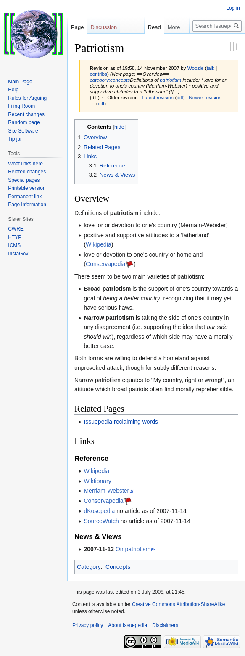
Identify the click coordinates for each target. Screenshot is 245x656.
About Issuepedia (127, 625)
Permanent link (25, 196)
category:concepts (110, 79)
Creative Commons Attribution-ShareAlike (178, 604)
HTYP (14, 237)
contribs (98, 74)
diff (180, 97)
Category (89, 566)
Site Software (23, 131)
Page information (27, 204)
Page (77, 27)
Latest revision (158, 97)
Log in (233, 8)
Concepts (117, 566)
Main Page (20, 82)
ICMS (14, 245)
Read (149, 27)
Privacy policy (87, 625)
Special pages (24, 180)
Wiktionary (97, 481)
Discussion (103, 27)
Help (13, 90)
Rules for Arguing (27, 98)
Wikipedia (98, 244)
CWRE (16, 229)
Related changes (27, 172)
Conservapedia (105, 263)
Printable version (26, 188)
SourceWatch (101, 521)
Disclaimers (165, 625)
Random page (24, 122)
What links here (25, 164)
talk (210, 68)
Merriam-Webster (106, 490)
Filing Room (21, 106)
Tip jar (15, 139)
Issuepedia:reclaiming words (121, 421)
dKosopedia (99, 510)
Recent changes (26, 114)
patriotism (170, 79)
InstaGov (18, 254)
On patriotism (133, 549)
